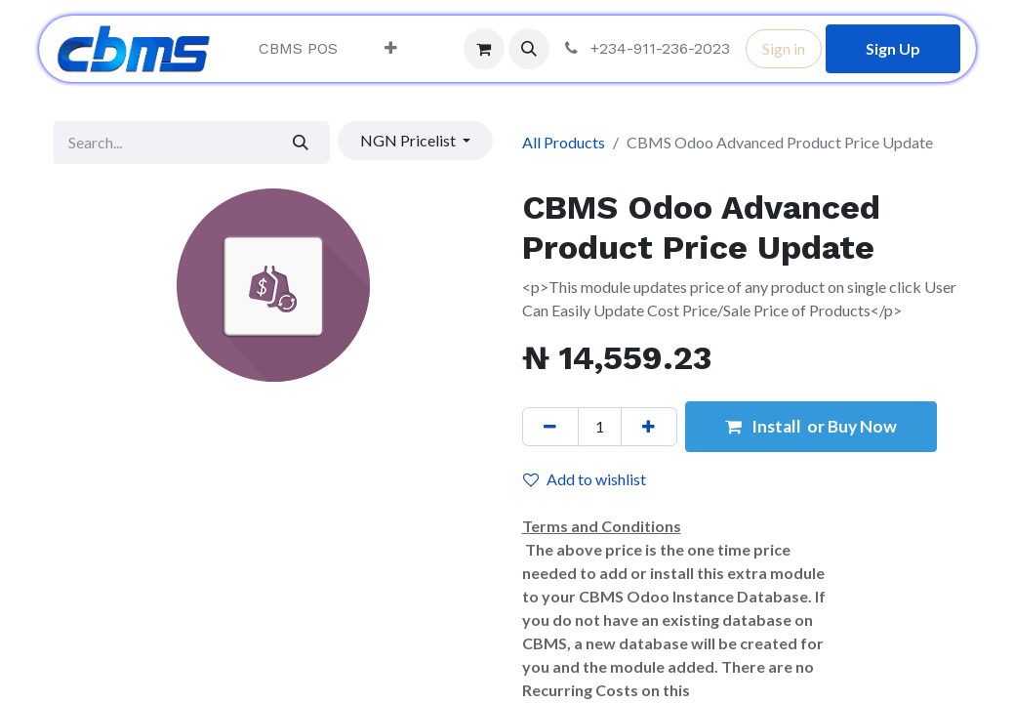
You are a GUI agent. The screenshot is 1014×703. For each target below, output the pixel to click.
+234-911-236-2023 (645, 48)
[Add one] (649, 426)
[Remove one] (550, 426)
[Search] (300, 142)
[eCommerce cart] (484, 48)
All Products (563, 142)
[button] (528, 48)
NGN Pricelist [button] (409, 140)
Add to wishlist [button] (584, 479)
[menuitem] (298, 48)
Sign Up (893, 48)
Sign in (783, 48)
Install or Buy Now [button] (811, 426)
